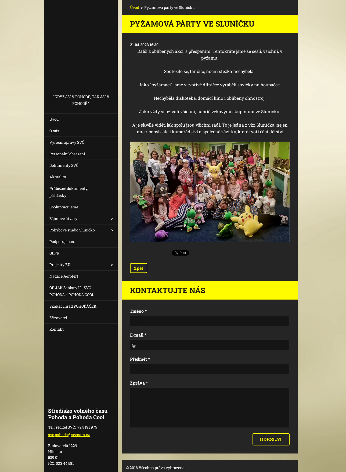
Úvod (54, 119)
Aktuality (57, 176)
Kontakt (56, 329)
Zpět (138, 268)
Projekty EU (59, 264)
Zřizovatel (58, 317)
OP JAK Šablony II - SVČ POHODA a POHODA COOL (71, 291)
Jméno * (138, 311)
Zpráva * (139, 383)
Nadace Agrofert (63, 276)
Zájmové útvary (63, 218)
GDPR (54, 253)
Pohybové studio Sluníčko (72, 230)
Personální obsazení (67, 153)
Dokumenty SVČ (63, 165)
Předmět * (140, 359)
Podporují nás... (62, 241)
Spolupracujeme (63, 206)
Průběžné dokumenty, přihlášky (68, 192)
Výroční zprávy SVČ (66, 142)
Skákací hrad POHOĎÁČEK (72, 306)
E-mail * (138, 335)
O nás (54, 130)
